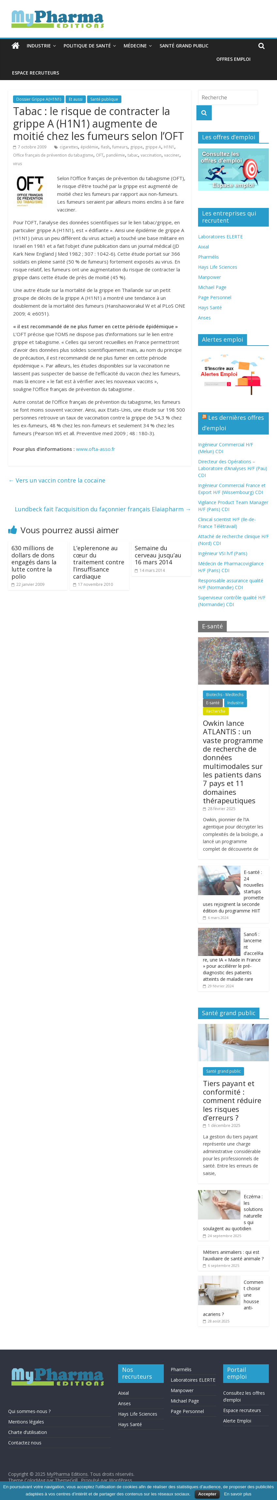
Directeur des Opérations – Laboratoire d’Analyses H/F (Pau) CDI (232, 468)
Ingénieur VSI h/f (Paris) (222, 553)
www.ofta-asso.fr (95, 449)
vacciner (171, 155)
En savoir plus (238, 1493)
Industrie (39, 46)
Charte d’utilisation (27, 1432)
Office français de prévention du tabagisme (53, 155)
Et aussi (76, 99)
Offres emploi (233, 59)
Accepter (207, 1493)
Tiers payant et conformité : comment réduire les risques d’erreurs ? (232, 1100)
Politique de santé (87, 46)
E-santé (213, 703)
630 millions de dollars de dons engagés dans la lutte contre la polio (33, 562)
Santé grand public (184, 46)
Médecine (135, 46)
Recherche (215, 711)
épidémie (89, 147)
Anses (204, 318)
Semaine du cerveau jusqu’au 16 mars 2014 (158, 555)
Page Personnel (214, 297)
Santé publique (104, 99)
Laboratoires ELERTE (220, 236)
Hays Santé (210, 307)
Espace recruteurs (35, 73)
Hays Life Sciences (217, 267)
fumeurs (120, 147)
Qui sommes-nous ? (29, 1411)
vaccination (151, 155)
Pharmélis (208, 257)
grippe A (153, 147)
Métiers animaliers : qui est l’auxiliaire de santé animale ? (233, 1255)
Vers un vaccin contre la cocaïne (56, 480)
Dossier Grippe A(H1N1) (38, 99)
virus (17, 163)
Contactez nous (24, 1443)
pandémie (115, 155)
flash (105, 147)
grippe (136, 147)
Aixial (203, 247)
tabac (133, 155)
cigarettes (69, 147)
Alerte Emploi (237, 1421)
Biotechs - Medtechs (224, 694)
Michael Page (212, 287)
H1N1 (169, 147)
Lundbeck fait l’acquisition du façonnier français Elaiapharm (103, 509)
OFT (99, 155)
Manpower (209, 277)
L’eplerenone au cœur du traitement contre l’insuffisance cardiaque (98, 562)
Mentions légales (26, 1422)
